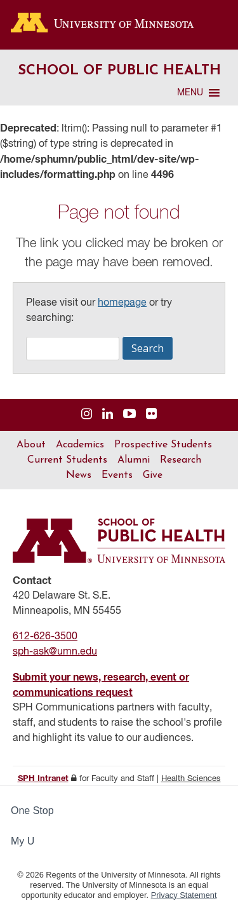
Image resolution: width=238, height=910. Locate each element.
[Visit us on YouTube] (129, 414)
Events (117, 475)
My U (28, 841)
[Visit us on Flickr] (151, 414)
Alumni (133, 460)
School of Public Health (119, 71)
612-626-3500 (45, 637)
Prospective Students (163, 445)
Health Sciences (191, 779)
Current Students (67, 460)
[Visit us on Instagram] (86, 414)
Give (152, 475)
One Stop (32, 810)
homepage (122, 303)
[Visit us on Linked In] (107, 414)
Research (180, 460)
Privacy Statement (184, 895)
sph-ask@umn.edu (55, 652)
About (31, 445)
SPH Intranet (43, 779)
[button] (190, 92)
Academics (80, 445)
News (78, 475)
